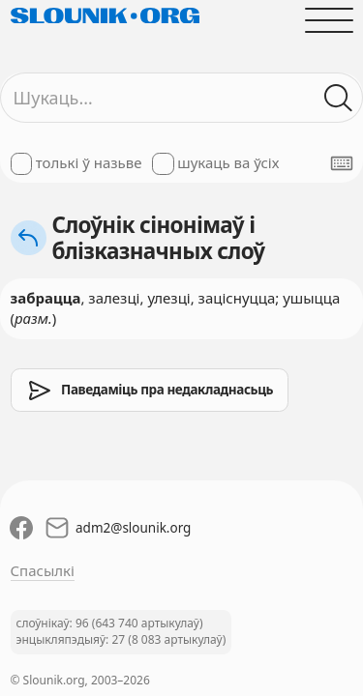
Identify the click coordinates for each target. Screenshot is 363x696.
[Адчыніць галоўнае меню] (328, 20)
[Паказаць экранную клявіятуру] (341, 163)
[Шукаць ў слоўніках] (338, 98)
